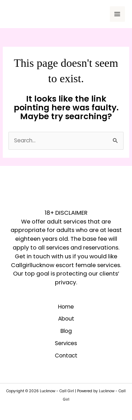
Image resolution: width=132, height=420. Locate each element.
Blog (66, 331)
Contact (66, 355)
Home (66, 306)
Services (66, 343)
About (66, 318)
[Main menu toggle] (117, 13)
